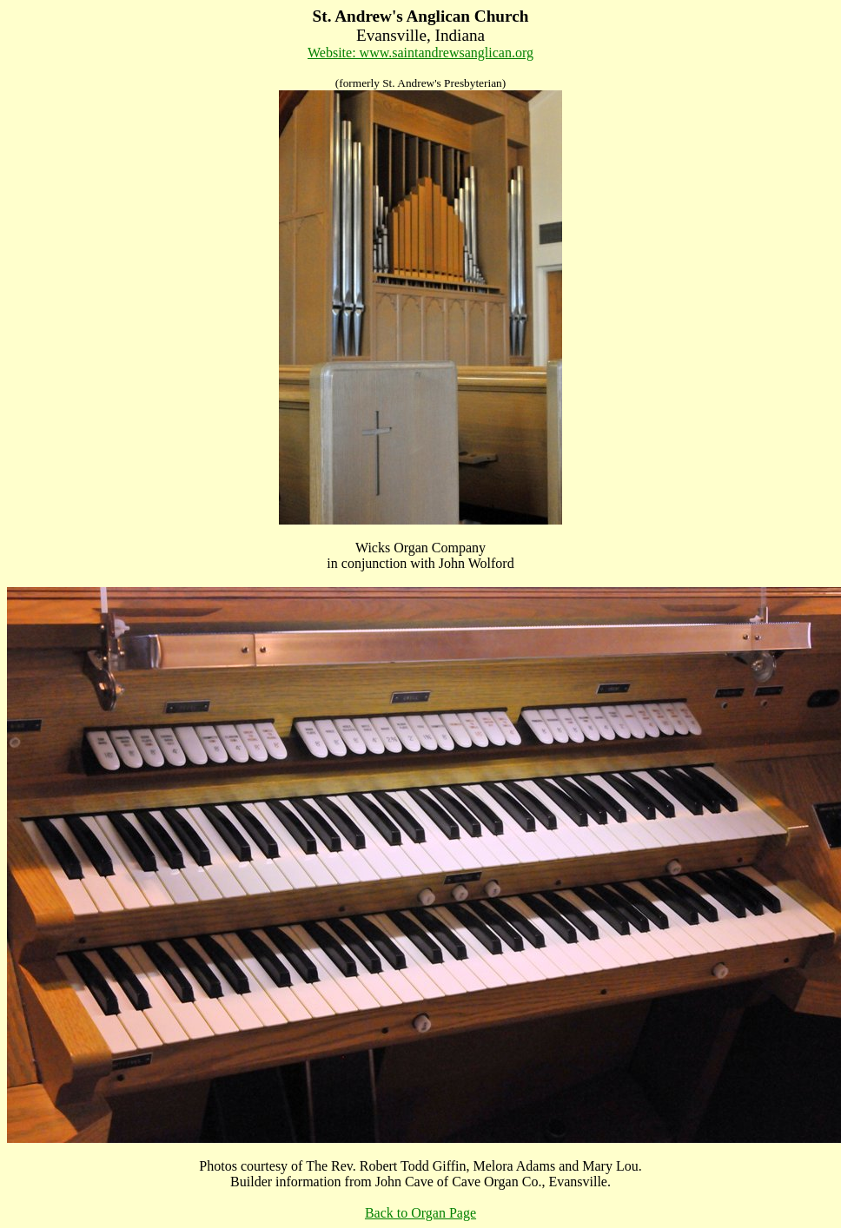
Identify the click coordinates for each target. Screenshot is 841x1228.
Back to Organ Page (420, 1212)
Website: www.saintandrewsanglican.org (420, 52)
